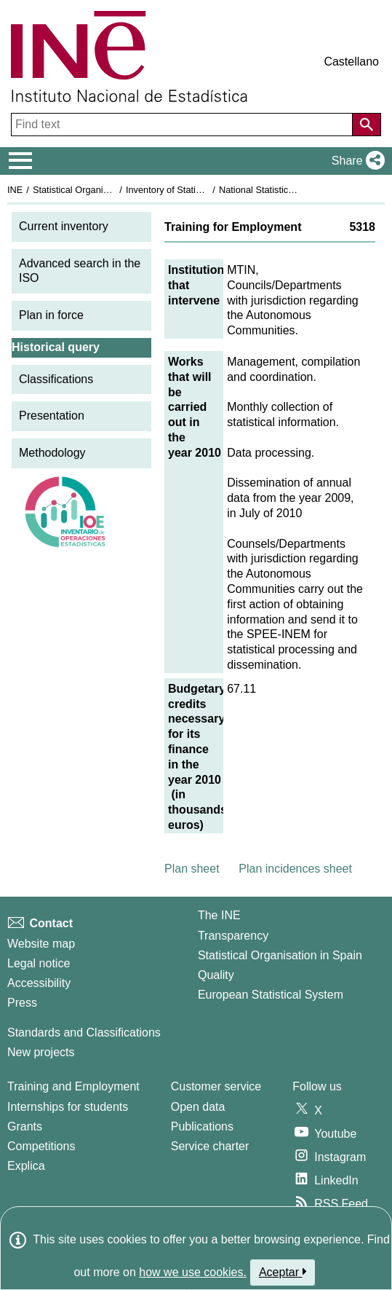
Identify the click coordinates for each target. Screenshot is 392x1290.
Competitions (41, 1146)
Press (22, 1002)
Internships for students (67, 1107)
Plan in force (51, 315)
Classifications (56, 379)
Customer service (216, 1086)
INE (15, 189)
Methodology (52, 453)
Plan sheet (192, 868)
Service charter (210, 1146)
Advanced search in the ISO (79, 271)
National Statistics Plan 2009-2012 (290, 189)
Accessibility (39, 983)
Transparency (233, 935)
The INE (219, 915)
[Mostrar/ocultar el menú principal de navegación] (20, 161)
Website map (41, 943)
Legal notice (38, 963)
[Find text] (183, 124)
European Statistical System (270, 994)
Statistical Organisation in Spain (98, 189)
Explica (26, 1166)
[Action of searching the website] (366, 124)
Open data (198, 1107)
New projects (40, 1052)
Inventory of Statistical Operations (195, 189)
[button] (355, 161)
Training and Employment (73, 1086)
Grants (24, 1126)
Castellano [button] (351, 61)
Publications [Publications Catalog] (202, 1126)
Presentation (51, 415)
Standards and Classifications (84, 1032)
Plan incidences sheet (295, 868)
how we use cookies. (193, 1272)
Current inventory (63, 226)
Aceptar (282, 1271)
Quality (216, 975)
